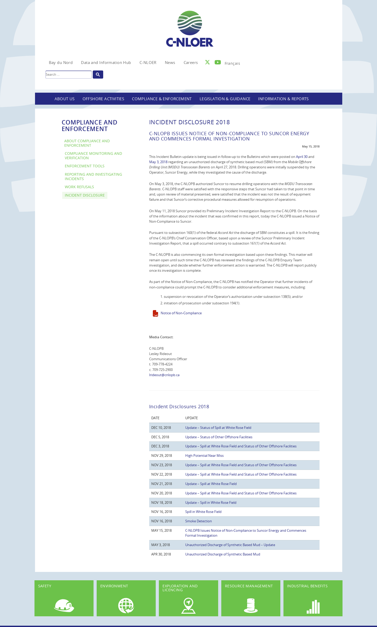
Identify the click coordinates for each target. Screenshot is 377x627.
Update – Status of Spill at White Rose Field (218, 427)
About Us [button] (65, 98)
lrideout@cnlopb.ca (164, 374)
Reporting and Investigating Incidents (93, 176)
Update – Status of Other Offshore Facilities (218, 437)
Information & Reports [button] (283, 98)
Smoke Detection (198, 521)
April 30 (302, 156)
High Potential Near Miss (204, 455)
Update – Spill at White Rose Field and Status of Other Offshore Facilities (241, 446)
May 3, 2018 (158, 161)
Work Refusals (79, 186)
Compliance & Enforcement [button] (162, 98)
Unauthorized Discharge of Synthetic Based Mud (222, 554)
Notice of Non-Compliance (181, 313)
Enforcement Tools (85, 165)
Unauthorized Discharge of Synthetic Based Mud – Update (230, 544)
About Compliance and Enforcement (87, 143)
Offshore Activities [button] (103, 98)
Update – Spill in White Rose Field (210, 502)
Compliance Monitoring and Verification (93, 155)
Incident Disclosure (85, 195)
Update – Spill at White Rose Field (211, 483)
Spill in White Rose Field (203, 511)
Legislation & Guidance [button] (225, 98)
